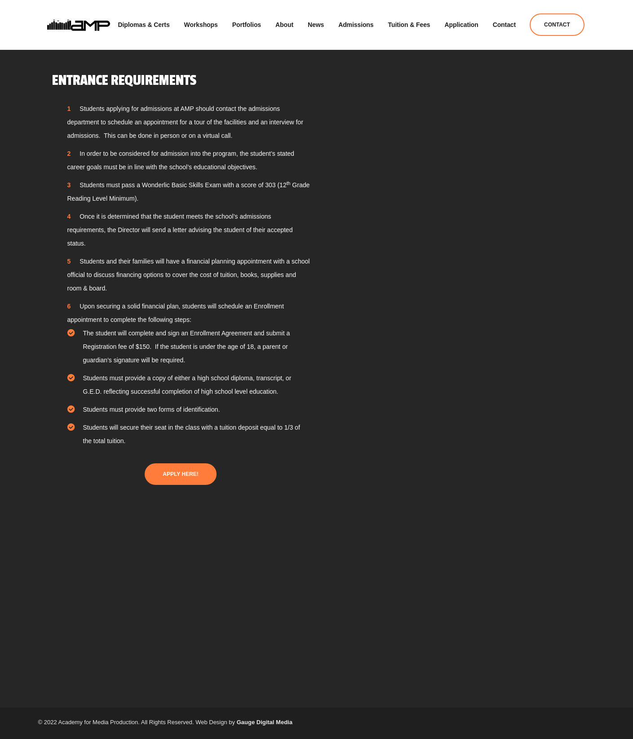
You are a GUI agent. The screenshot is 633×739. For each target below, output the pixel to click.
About (284, 22)
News (316, 22)
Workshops (201, 22)
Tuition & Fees (409, 22)
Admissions (355, 22)
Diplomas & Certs (144, 22)
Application (461, 22)
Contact (504, 22)
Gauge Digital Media (264, 722)
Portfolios (246, 22)
